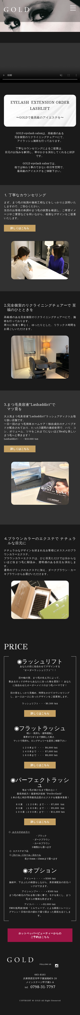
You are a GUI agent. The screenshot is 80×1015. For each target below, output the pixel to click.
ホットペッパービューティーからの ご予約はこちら (39, 935)
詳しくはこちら (19, 228)
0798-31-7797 (42, 986)
